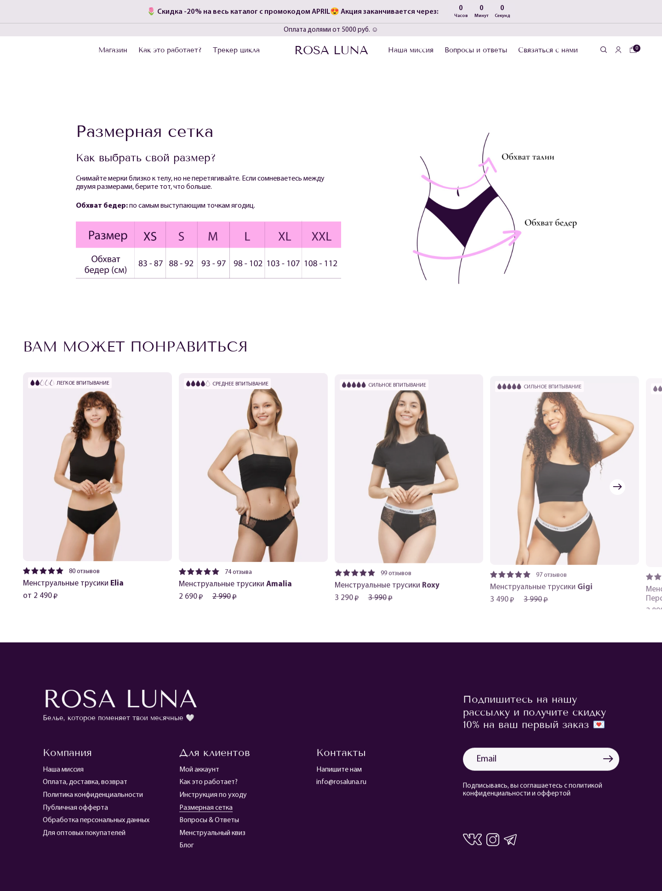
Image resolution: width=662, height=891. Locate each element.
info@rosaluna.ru (341, 785)
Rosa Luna (331, 50)
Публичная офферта (75, 811)
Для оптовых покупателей (84, 836)
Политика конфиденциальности (93, 798)
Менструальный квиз (212, 836)
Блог (186, 849)
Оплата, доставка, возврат (85, 785)
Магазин (112, 50)
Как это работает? (170, 50)
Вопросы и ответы (476, 50)
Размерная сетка (206, 811)
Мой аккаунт (199, 773)
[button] (617, 487)
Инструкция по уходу (213, 798)
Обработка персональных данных (96, 824)
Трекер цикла (236, 50)
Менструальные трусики (73, 587)
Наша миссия (411, 50)
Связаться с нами (548, 50)
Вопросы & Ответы (209, 824)
